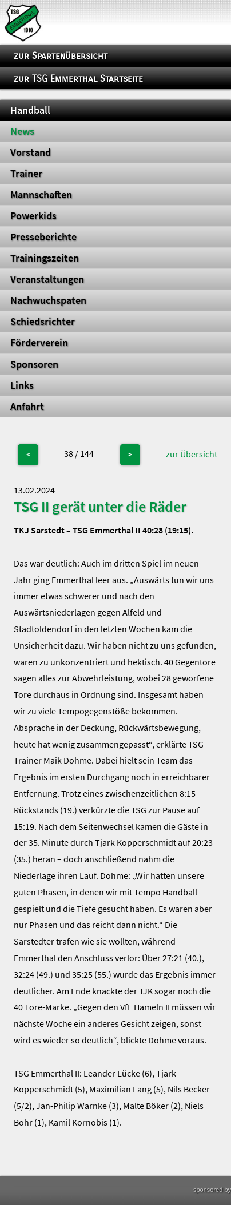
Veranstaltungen (47, 279)
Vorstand (30, 152)
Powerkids (33, 216)
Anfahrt (27, 406)
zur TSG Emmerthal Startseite (78, 78)
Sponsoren (34, 364)
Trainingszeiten (44, 258)
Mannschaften (41, 194)
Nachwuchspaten (48, 300)
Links (22, 385)
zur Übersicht (191, 454)
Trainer (26, 173)
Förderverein (39, 342)
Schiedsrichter (42, 321)
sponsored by (212, 1189)
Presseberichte (43, 237)
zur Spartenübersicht (60, 55)
